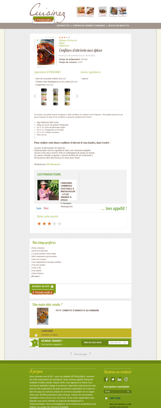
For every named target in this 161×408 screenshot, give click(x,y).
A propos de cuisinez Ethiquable (89, 26)
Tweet (38, 208)
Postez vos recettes (118, 26)
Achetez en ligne (49, 334)
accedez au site (41, 286)
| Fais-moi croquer (39, 259)
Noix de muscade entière (47, 78)
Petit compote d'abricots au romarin (77, 310)
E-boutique (47, 331)
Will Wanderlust (53, 164)
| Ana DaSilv (36, 271)
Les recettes (63, 26)
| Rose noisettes (38, 248)
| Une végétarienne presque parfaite (46, 262)
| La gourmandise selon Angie (43, 254)
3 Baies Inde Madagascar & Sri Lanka (53, 81)
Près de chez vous (93, 343)
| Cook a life (36, 268)
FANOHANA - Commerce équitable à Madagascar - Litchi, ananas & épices (68, 191)
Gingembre (41, 85)
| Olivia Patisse (37, 273)
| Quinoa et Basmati (39, 251)
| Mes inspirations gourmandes (44, 256)
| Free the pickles (38, 265)
